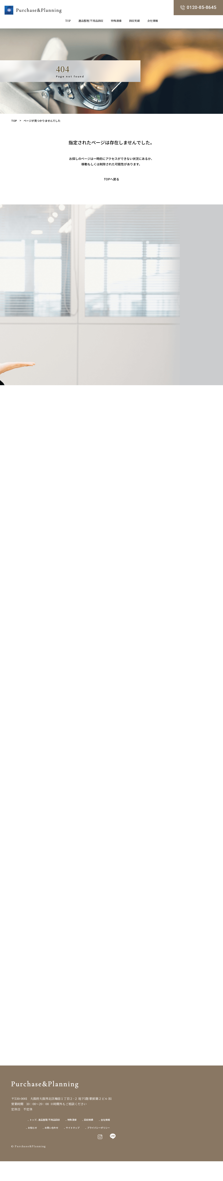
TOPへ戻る (111, 179)
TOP (14, 121)
